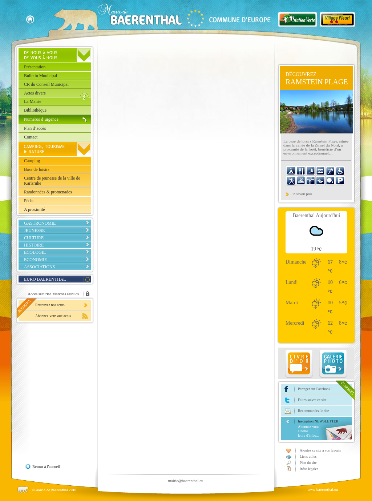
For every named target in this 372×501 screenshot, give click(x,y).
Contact (30, 137)
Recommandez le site (313, 411)
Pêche (29, 200)
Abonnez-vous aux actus (53, 316)
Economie (35, 259)
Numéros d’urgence (41, 119)
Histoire (34, 245)
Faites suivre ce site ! (313, 400)
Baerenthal (174, 16)
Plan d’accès (35, 128)
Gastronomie (40, 223)
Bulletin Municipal (40, 75)
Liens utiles (308, 456)
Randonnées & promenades (48, 192)
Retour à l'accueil (46, 466)
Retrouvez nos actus (50, 305)
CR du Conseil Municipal (46, 84)
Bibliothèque (35, 110)
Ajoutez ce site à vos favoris (320, 450)
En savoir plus (301, 194)
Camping (32, 160)
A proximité (34, 209)
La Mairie (32, 101)
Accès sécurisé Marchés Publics (53, 294)
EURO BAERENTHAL (45, 279)
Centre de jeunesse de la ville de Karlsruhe (52, 181)
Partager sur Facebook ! (315, 389)
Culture (34, 237)
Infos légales (309, 469)
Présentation (34, 66)
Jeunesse (34, 230)
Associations (39, 266)
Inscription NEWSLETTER (325, 428)
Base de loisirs (36, 169)
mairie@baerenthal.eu (185, 480)
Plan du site (308, 463)
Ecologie (35, 252)
